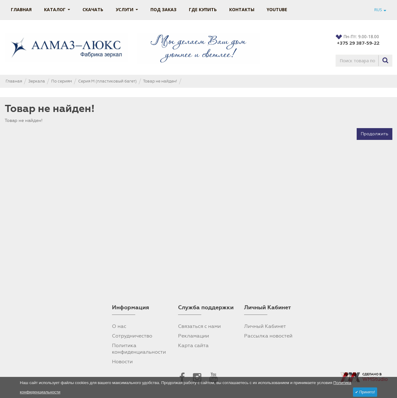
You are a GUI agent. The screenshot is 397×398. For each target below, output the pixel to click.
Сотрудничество (132, 336)
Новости (122, 361)
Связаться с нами (199, 326)
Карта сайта (193, 345)
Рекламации (193, 336)
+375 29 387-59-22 (357, 43)
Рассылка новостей (268, 336)
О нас (119, 326)
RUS (380, 10)
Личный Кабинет (265, 326)
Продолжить (374, 133)
